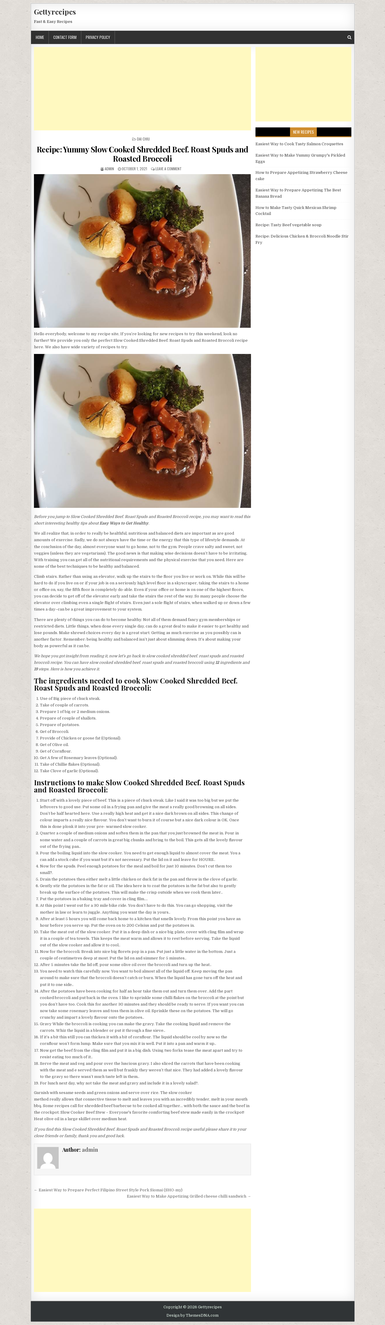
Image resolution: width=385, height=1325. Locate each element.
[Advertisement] (142, 88)
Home (40, 37)
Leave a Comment (168, 168)
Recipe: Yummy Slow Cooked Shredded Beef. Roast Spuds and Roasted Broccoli (142, 154)
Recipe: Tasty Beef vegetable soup (288, 225)
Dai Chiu (143, 138)
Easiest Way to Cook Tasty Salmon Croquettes (299, 144)
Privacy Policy (98, 37)
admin (109, 168)
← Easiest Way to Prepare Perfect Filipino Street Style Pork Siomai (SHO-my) (108, 1190)
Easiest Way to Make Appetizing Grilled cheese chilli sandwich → (189, 1196)
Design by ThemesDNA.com (192, 1315)
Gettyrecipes (55, 11)
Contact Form (65, 37)
